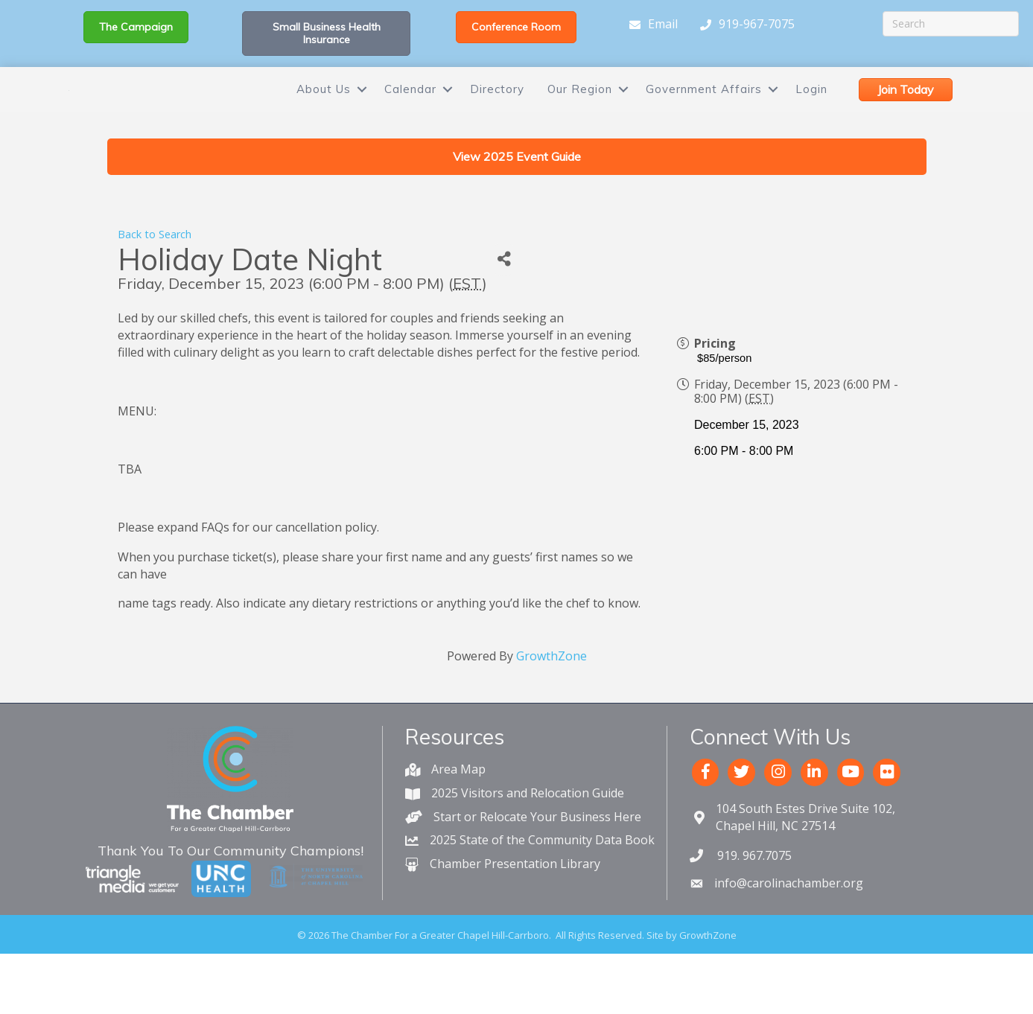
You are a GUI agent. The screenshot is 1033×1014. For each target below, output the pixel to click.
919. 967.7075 (753, 895)
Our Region (579, 109)
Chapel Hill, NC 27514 (805, 857)
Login (811, 109)
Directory (497, 109)
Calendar (410, 109)
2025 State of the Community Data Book (542, 880)
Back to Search (154, 274)
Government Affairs (704, 109)
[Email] (650, 24)
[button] (135, 27)
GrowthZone (551, 696)
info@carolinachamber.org (788, 923)
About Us (323, 109)
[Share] (504, 299)
